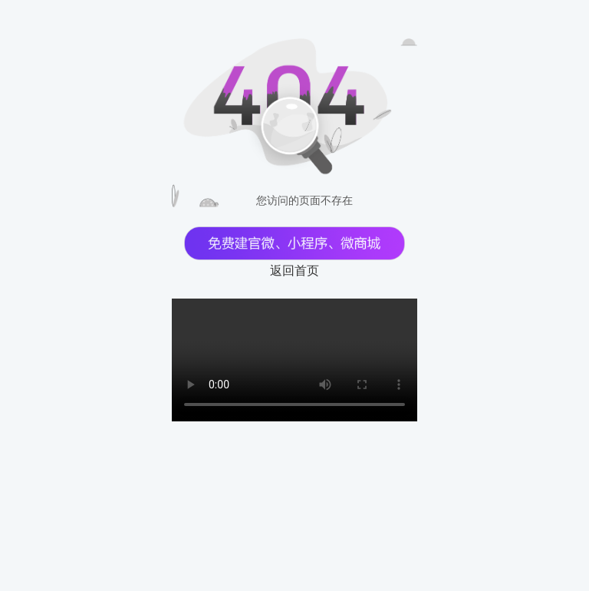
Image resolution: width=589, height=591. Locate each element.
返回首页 (294, 270)
